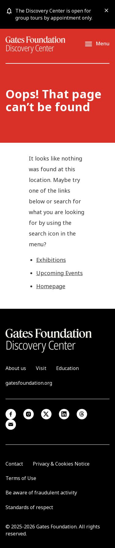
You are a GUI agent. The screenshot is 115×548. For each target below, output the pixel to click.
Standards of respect (29, 507)
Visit (41, 368)
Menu (102, 43)
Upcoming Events (59, 273)
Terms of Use (21, 478)
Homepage (50, 286)
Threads (82, 414)
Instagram (28, 414)
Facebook (11, 414)
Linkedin (64, 414)
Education (67, 368)
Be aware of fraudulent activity (41, 492)
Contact (14, 463)
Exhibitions (51, 259)
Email (11, 424)
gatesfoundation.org (29, 383)
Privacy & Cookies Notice (61, 463)
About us (16, 368)
